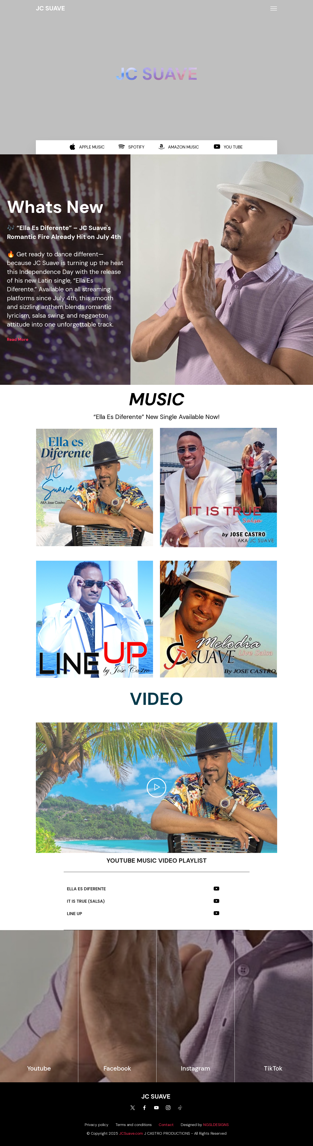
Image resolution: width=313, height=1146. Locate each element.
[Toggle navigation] (273, 8)
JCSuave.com (131, 1133)
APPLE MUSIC (92, 147)
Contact (166, 1124)
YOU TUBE (233, 147)
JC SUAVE (50, 8)
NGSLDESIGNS (216, 1124)
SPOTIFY (136, 147)
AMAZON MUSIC (183, 147)
